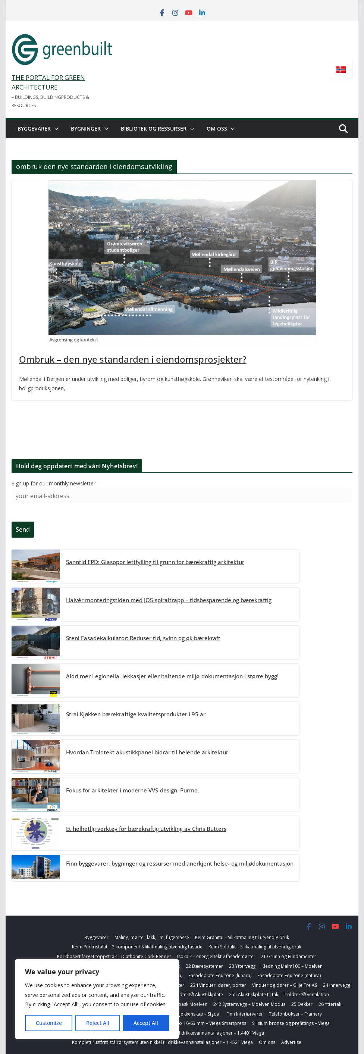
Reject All (97, 1022)
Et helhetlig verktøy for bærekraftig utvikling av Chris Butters (146, 828)
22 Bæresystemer (204, 966)
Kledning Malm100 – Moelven (292, 966)
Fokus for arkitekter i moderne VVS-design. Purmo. (132, 790)
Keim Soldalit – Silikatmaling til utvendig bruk (254, 947)
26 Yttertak (329, 1004)
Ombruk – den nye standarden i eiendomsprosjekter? (133, 359)
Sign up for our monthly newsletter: (54, 483)
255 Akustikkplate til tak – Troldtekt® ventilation (279, 994)
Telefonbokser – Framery (295, 1014)
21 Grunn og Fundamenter (288, 956)
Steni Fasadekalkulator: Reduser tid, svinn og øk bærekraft (143, 638)
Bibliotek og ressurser (153, 128)
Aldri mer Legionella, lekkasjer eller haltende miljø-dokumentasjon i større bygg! (172, 676)
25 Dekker (302, 1004)
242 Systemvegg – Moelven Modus (249, 1004)
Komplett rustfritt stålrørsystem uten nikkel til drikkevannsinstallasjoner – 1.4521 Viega (162, 1042)
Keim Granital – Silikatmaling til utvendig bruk (242, 937)
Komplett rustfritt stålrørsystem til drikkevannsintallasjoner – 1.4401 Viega (186, 1033)
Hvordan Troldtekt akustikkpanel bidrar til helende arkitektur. (148, 752)
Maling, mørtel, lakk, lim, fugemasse (151, 937)
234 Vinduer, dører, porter (218, 985)
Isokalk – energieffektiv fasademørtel (216, 956)
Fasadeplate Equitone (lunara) (219, 975)
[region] (97, 999)
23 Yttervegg (242, 966)
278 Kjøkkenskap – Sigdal (194, 1014)
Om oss (217, 128)
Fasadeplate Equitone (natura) (289, 975)
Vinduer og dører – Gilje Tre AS (284, 985)
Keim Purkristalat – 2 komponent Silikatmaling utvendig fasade (137, 947)
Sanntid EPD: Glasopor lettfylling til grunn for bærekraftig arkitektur (155, 562)
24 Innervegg (336, 985)
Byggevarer (34, 128)
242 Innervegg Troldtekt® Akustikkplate (181, 994)
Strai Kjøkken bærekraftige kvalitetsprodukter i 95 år (135, 714)
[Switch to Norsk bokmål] (341, 69)
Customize (49, 1022)
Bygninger (86, 128)
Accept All (146, 1022)
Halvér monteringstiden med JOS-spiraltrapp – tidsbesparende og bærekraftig (169, 600)
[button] (55, 128)
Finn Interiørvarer (244, 1014)
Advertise (291, 1042)
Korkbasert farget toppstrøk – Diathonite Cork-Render (114, 956)
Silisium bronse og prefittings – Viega (291, 1023)
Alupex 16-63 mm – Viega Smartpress (207, 1023)
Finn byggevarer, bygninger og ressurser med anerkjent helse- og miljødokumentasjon (180, 863)
